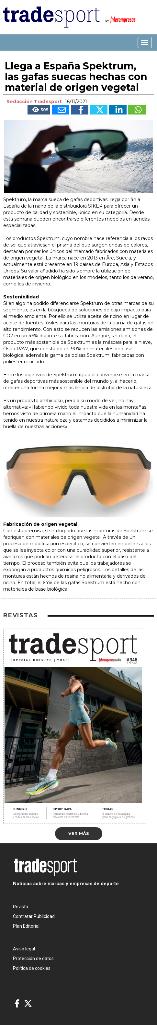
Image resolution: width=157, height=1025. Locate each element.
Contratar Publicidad (34, 916)
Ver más (78, 833)
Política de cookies (31, 968)
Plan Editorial (26, 926)
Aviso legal (24, 948)
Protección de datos (33, 958)
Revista (20, 906)
